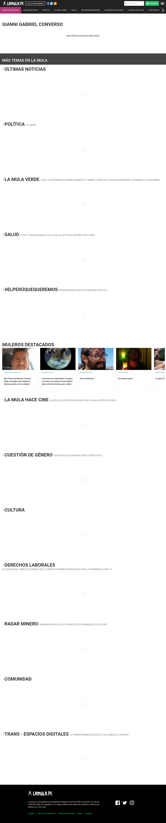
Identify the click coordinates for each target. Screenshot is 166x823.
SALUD (74, 10)
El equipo (31, 814)
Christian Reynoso (86, 372)
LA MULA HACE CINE (136, 10)
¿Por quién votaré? (125, 378)
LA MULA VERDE (60, 10)
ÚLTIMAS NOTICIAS (30, 10)
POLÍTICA (46, 10)
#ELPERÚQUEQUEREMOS (90, 10)
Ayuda (79, 814)
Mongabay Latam (48, 372)
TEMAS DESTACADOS (10, 10)
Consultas (88, 814)
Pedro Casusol (123, 372)
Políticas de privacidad (66, 814)
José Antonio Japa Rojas (12, 372)
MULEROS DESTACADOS (114, 10)
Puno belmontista (87, 378)
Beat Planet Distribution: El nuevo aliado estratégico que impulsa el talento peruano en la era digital (17, 381)
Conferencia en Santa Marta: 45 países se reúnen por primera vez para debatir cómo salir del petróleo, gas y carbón (57, 381)
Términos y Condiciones (46, 814)
